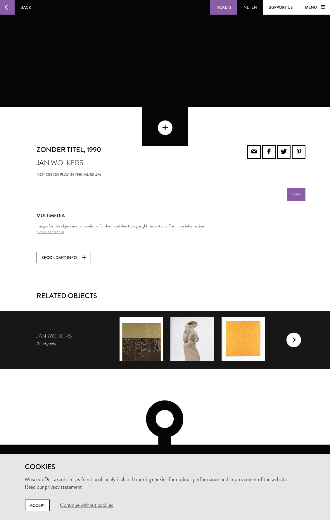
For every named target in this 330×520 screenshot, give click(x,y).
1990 (296, 170)
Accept (37, 505)
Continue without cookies (86, 505)
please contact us (50, 208)
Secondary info (64, 233)
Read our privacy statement (53, 487)
